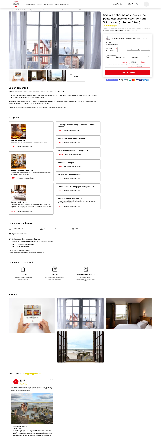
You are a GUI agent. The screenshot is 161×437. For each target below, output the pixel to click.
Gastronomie (30, 4)
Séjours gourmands (35, 9)
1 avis (118, 26)
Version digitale (118, 63)
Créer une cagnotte (62, 4)
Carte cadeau (48, 4)
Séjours (39, 4)
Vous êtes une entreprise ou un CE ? (138, 50)
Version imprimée (140, 62)
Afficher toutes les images (76, 75)
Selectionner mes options (25, 146)
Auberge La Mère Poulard (16, 9)
